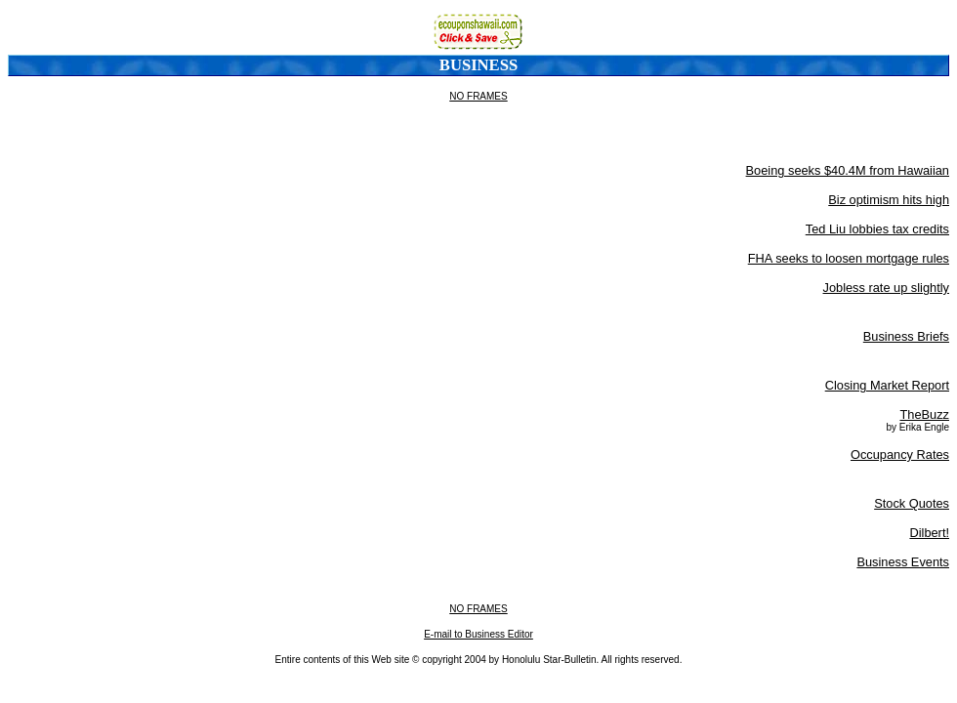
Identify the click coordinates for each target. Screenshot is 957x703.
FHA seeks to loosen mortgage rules (848, 258)
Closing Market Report (887, 385)
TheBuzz (924, 414)
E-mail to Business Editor (478, 634)
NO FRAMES (478, 96)
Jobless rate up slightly (886, 287)
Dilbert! (929, 532)
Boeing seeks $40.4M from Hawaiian (847, 170)
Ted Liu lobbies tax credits (877, 229)
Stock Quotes (911, 503)
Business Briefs (906, 336)
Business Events (902, 562)
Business (478, 65)
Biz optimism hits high (888, 199)
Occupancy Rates (900, 454)
